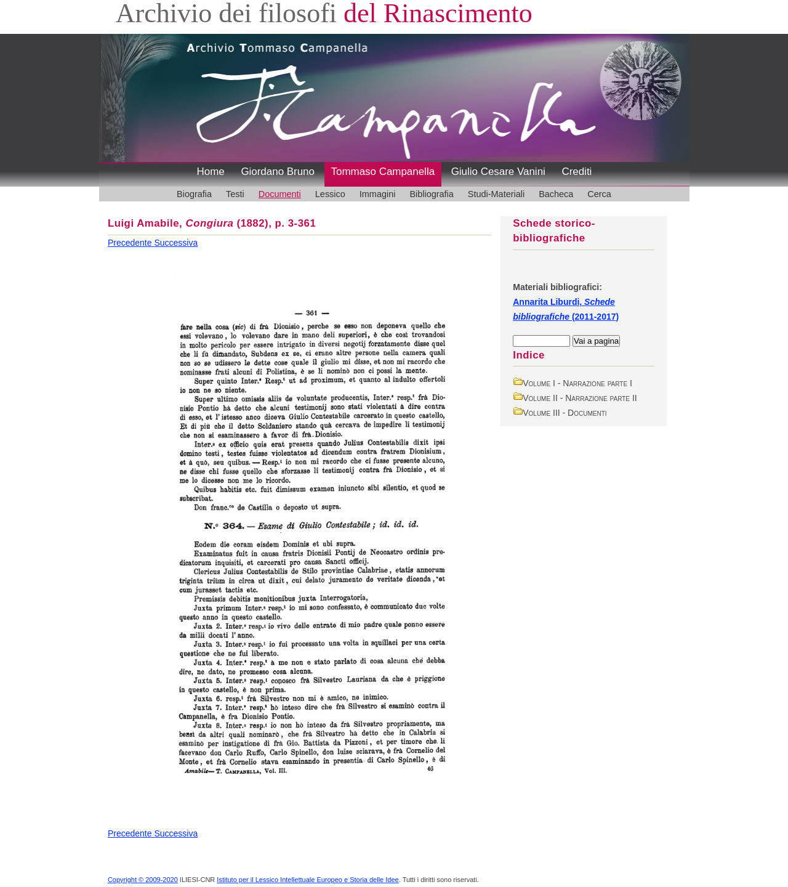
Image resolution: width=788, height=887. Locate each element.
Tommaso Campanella (383, 171)
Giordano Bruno (278, 171)
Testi (235, 194)
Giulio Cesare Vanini (498, 171)
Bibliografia (431, 194)
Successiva (176, 243)
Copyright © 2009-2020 (143, 879)
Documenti (280, 194)
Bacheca (556, 194)
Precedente (131, 243)
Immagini (378, 194)
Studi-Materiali (496, 194)
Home (211, 171)
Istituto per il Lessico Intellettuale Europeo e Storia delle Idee (307, 879)
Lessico (330, 194)
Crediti (576, 171)
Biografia (194, 194)
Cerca (599, 194)
